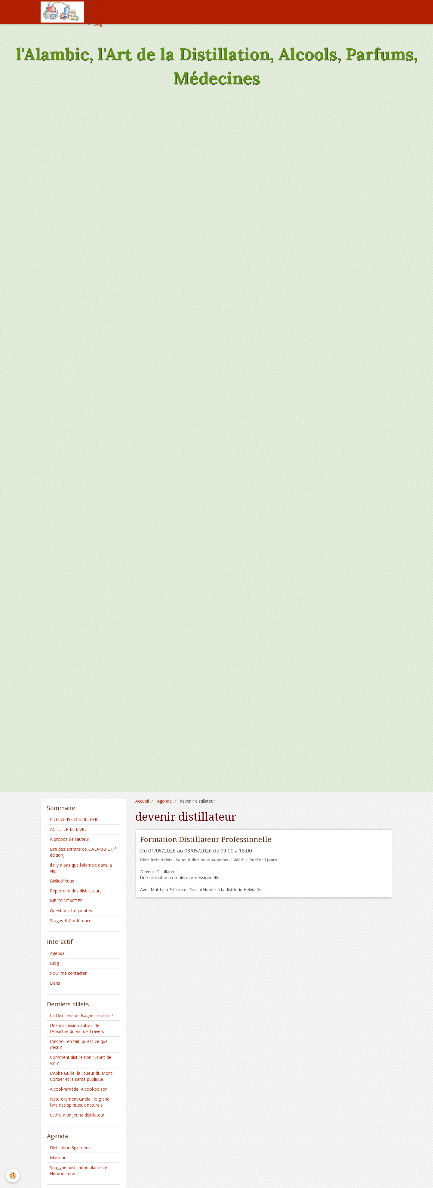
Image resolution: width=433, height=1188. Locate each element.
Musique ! (59, 1157)
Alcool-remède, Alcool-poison (79, 1089)
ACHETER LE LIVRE (68, 829)
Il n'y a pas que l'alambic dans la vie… (81, 868)
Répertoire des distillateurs (76, 891)
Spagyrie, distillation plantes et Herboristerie (79, 1170)
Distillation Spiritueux (70, 1147)
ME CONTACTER (66, 901)
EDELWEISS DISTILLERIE (74, 819)
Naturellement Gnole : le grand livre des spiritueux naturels (79, 1102)
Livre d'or (102, 12)
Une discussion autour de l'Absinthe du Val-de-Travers (77, 1028)
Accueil (142, 801)
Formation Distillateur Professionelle (206, 839)
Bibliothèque (62, 881)
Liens (55, 983)
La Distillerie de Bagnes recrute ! (81, 1015)
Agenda (100, 6)
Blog (97, 24)
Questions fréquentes (71, 910)
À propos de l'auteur (69, 839)
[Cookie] (13, 1175)
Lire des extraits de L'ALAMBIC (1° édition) (83, 852)
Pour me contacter (68, 973)
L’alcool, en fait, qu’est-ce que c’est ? (79, 1044)
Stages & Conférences (72, 920)
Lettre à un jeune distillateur (77, 1115)
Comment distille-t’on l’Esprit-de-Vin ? (81, 1060)
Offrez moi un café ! (112, 18)
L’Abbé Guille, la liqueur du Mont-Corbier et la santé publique (82, 1076)
